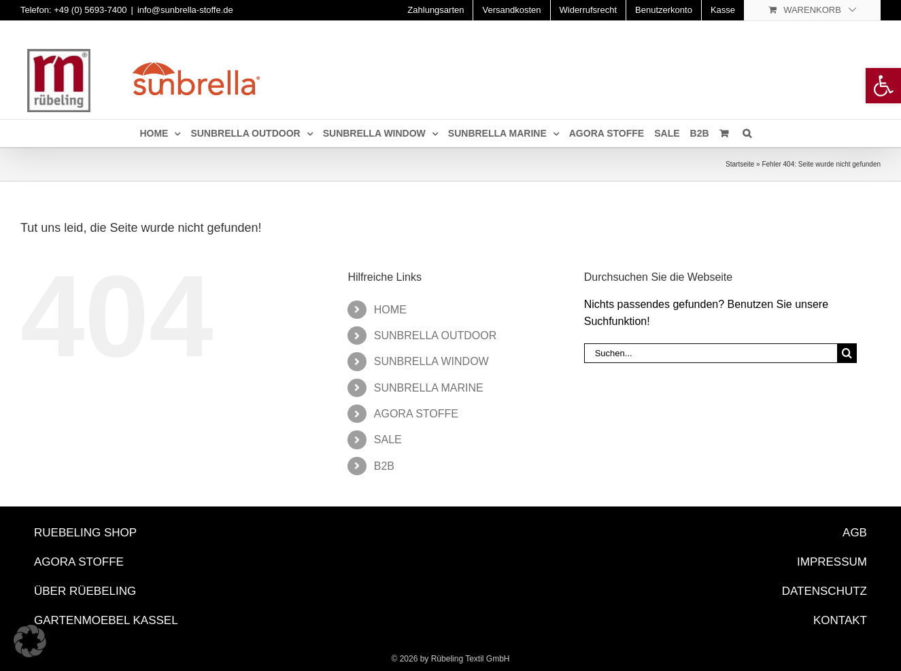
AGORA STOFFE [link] (416, 413)
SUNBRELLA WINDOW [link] (431, 361)
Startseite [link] (740, 164)
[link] (883, 85)
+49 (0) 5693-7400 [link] (90, 10)
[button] (30, 641)
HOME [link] (390, 309)
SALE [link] (388, 439)
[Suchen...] (711, 353)
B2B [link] (384, 466)
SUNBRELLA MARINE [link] (428, 388)
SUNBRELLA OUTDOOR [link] (435, 335)
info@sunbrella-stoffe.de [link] (185, 10)
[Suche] (847, 353)
